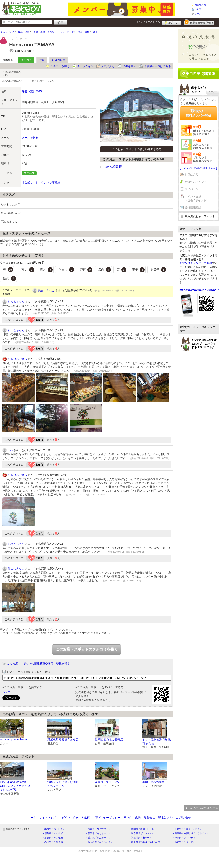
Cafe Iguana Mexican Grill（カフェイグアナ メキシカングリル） (15, 785)
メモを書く (129, 66)
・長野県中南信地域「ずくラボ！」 (190, 833)
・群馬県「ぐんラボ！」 (54, 837)
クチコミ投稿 (81, 817)
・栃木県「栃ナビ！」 (53, 829)
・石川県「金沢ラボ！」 (54, 842)
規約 (138, 817)
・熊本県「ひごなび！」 (98, 829)
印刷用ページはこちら (157, 66)
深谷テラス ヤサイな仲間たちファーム (62, 784)
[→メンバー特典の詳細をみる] (198, 168)
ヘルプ (198, 9)
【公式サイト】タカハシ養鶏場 (41, 182)
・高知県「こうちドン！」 (186, 842)
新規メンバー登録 (199, 22)
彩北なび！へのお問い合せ (174, 817)
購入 (46, 269)
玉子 (138, 269)
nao (10, 450)
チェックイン (85, 66)
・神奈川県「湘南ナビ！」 (142, 837)
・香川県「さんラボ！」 (98, 837)
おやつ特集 (58, 60)
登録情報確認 (193, 207)
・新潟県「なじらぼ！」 (98, 833)
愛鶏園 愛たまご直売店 (109, 739)
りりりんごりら (17, 358)
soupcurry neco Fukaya (14, 739)
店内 (104, 269)
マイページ (191, 189)
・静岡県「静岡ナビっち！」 (144, 829)
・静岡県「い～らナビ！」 (186, 837)
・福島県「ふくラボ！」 (54, 833)
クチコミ (26, 60)
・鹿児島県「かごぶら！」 (99, 842)
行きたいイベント (196, 182)
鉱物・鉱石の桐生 (153, 782)
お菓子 (158, 269)
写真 (41, 60)
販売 (9, 278)
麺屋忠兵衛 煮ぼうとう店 (62, 739)
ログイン (171, 22)
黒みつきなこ (46, 290)
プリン (26, 269)
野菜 (86, 269)
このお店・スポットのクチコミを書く (87, 649)
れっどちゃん (16, 301)
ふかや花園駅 (112, 167)
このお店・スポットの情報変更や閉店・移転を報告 (38, 663)
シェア (6, 692)
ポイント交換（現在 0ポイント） (197, 198)
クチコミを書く (60, 66)
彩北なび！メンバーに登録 (195, 263)
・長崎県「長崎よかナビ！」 (187, 829)
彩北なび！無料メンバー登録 (198, 113)
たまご (66, 269)
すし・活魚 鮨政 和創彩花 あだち (156, 741)
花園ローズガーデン (107, 782)
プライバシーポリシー (106, 817)
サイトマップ (47, 817)
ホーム (198, 13)
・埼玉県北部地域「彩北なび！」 (146, 842)
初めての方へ (201, 5)
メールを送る (30, 137)
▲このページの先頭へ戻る (201, 808)
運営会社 (149, 817)
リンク (128, 817)
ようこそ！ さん (148, 22)
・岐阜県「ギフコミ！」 (141, 833)
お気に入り (108, 66)
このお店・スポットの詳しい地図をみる (137, 149)
